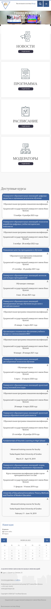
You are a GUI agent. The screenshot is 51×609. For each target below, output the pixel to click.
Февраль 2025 (25, 540)
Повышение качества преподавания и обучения (22, 250)
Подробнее (26, 51)
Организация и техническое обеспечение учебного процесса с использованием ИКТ (24, 332)
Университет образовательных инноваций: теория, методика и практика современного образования (24, 466)
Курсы (6, 534)
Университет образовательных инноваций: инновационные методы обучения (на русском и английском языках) (22, 303)
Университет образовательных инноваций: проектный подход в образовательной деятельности (25, 414)
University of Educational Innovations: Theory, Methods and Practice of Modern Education (26, 494)
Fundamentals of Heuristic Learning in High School (24, 440)
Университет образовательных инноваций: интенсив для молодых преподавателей (24, 276)
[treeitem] (25, 529)
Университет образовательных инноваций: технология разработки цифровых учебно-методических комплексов (25, 224)
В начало (5, 529)
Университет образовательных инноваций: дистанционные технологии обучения (20, 360)
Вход (33, 3)
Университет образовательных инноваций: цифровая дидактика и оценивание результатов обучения (25, 197)
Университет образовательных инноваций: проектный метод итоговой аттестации (25, 386)
